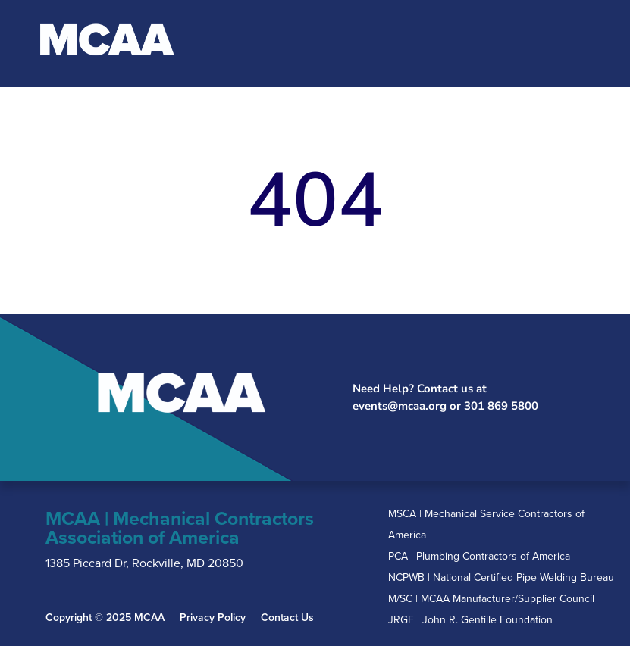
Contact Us (287, 618)
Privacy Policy (213, 618)
